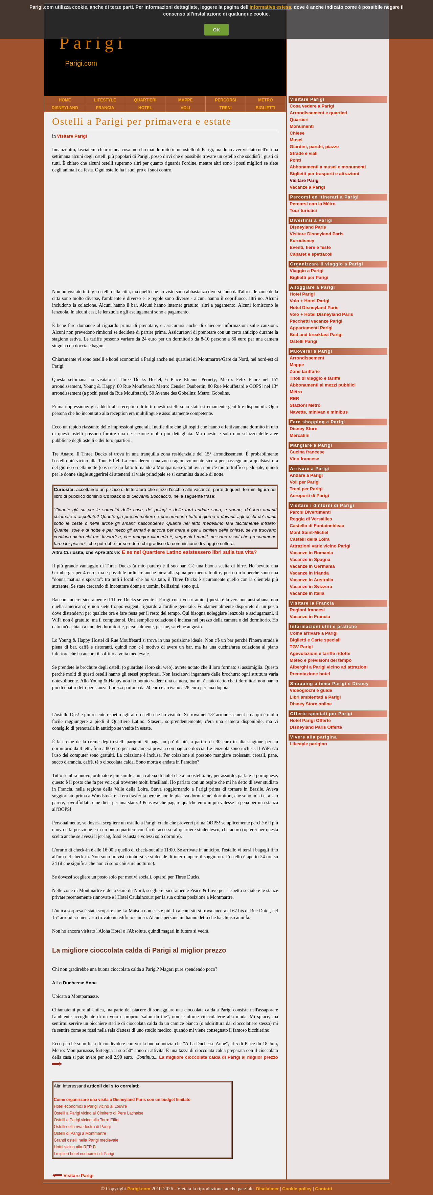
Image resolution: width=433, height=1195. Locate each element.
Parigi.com (81, 63)
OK (216, 29)
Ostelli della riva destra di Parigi (82, 1126)
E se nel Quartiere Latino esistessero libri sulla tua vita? (189, 552)
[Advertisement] (165, 227)
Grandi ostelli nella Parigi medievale (86, 1140)
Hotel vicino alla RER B (75, 1147)
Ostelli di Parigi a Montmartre (80, 1133)
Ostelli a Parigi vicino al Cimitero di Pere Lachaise (98, 1113)
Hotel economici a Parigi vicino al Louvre (90, 1106)
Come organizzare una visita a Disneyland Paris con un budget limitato (122, 1099)
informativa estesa (270, 7)
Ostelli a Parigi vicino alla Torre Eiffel (86, 1120)
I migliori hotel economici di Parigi (84, 1153)
